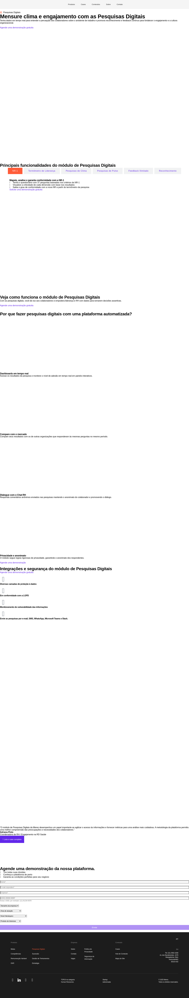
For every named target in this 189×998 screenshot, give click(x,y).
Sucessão (35, 954)
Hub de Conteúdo (121, 954)
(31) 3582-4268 (173, 953)
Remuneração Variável (19, 958)
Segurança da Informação (89, 958)
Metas (13, 949)
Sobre (108, 4)
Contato (120, 4)
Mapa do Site (120, 958)
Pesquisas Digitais (38, 949)
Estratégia (35, 963)
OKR (12, 963)
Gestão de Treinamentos (40, 958)
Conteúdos (96, 4)
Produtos (71, 4)
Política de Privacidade (88, 950)
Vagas (73, 958)
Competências (16, 954)
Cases (83, 4)
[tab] (15, 171)
